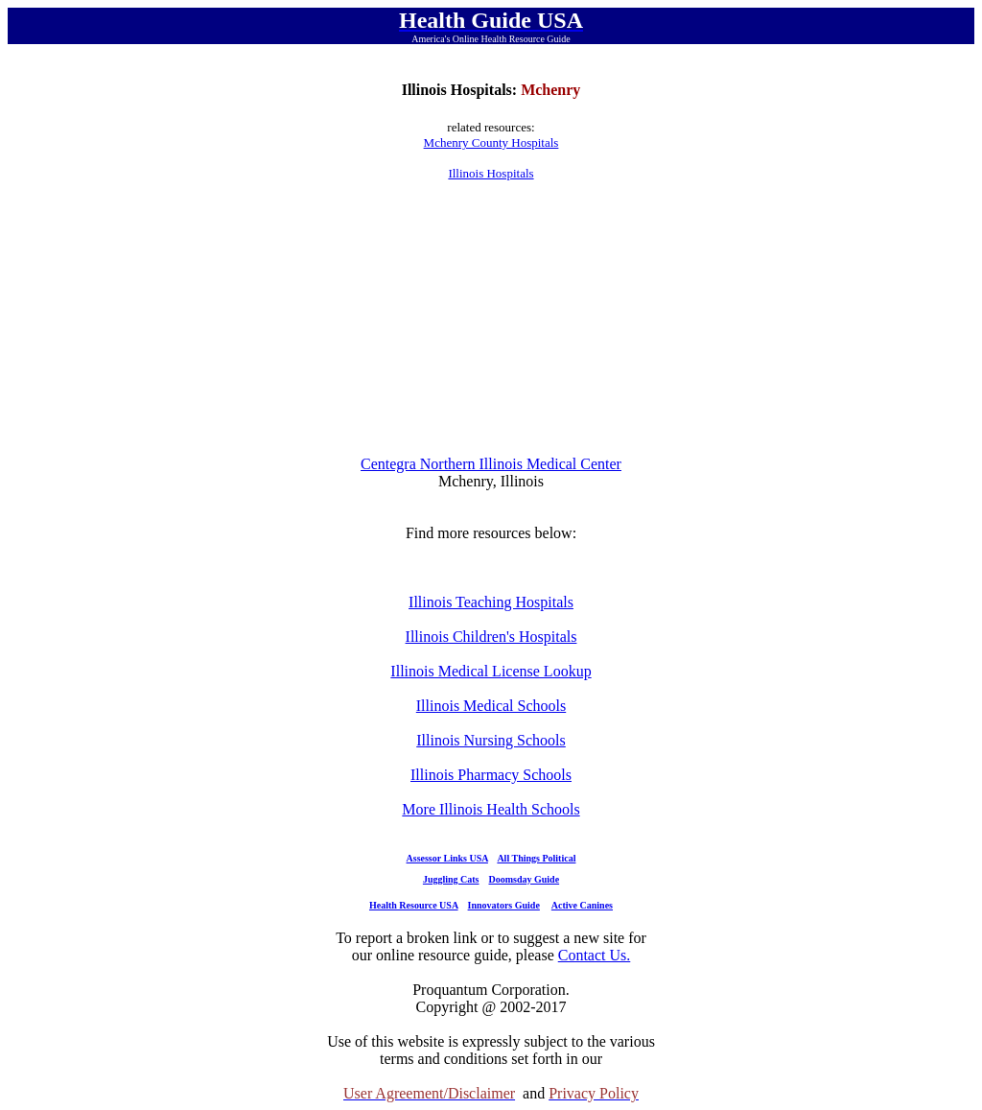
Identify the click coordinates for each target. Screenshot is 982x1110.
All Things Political (536, 858)
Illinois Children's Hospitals (491, 636)
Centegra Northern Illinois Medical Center (491, 464)
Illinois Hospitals (490, 173)
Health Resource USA (413, 905)
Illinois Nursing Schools (491, 740)
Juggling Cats (451, 879)
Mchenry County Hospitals (491, 142)
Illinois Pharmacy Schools (491, 775)
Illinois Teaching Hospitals (491, 602)
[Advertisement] (491, 318)
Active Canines (582, 905)
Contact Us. (594, 955)
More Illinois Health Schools (490, 809)
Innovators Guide (504, 905)
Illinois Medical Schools (491, 705)
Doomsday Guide (524, 879)
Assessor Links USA (447, 858)
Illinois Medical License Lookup (490, 671)
